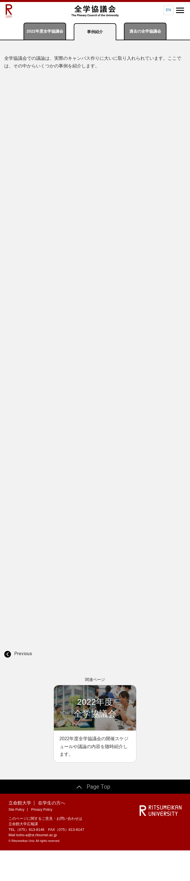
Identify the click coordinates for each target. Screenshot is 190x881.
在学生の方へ (51, 833)
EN (168, 10)
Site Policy (16, 840)
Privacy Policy (41, 840)
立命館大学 (20, 833)
